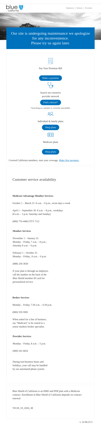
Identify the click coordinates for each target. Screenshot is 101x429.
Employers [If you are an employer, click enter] (70, 8)
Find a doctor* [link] (50, 102)
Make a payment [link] (50, 78)
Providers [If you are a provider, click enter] (88, 8)
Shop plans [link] (50, 127)
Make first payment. (69, 160)
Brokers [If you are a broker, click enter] (80, 8)
